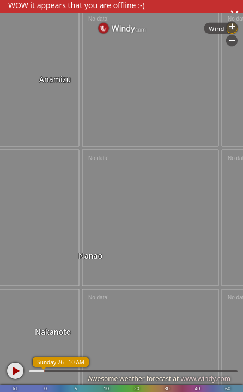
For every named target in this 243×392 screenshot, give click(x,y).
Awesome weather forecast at (159, 378)
